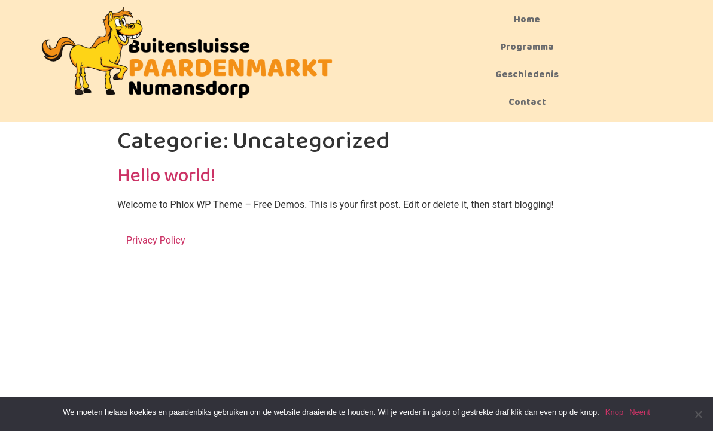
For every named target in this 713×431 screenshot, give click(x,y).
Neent (639, 412)
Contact (527, 102)
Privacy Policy (155, 240)
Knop (614, 412)
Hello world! (166, 176)
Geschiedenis (527, 74)
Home (527, 19)
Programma (527, 47)
